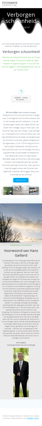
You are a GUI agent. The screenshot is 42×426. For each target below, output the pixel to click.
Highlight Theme (33, 418)
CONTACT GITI (21, 180)
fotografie (9, 4)
